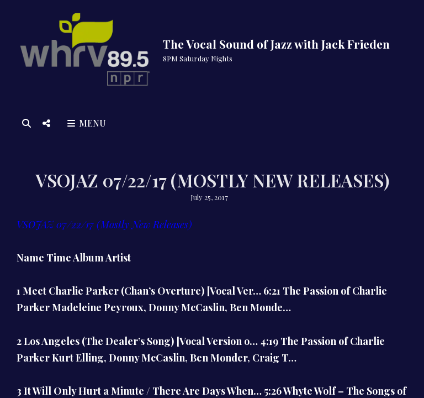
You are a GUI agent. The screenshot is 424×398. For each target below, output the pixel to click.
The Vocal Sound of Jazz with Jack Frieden (276, 43)
